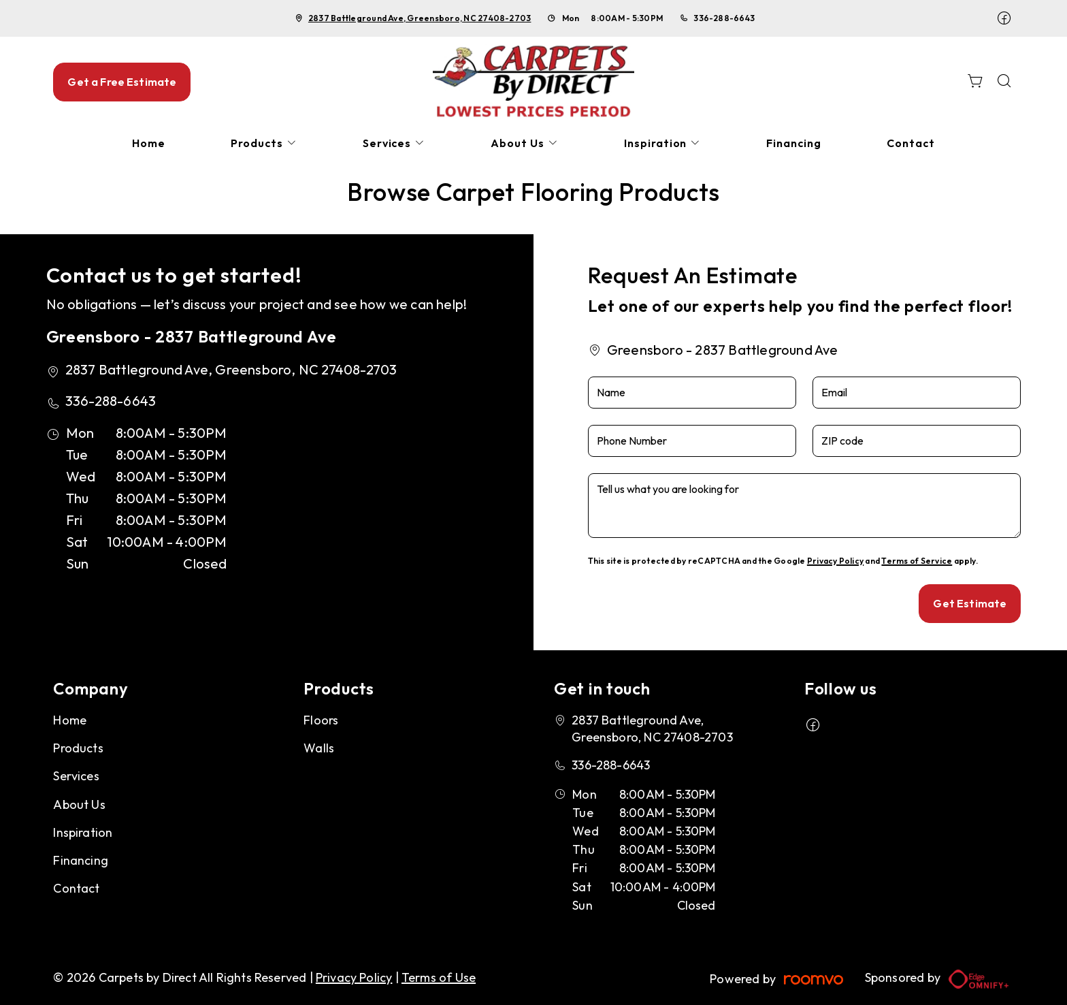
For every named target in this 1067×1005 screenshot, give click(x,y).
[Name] (692, 393)
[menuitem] (148, 143)
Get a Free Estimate (121, 82)
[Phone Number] (692, 441)
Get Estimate (969, 603)
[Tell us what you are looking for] (804, 505)
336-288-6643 (724, 18)
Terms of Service (916, 561)
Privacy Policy (835, 561)
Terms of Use (438, 977)
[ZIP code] (916, 441)
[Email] (916, 393)
